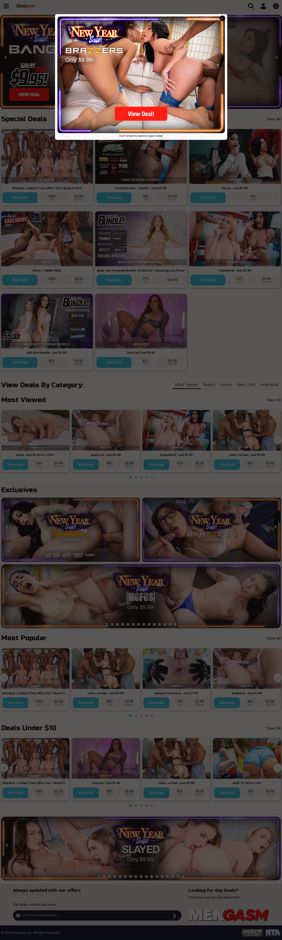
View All (273, 119)
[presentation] (5, 57)
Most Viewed (187, 384)
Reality (209, 384)
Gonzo (226, 384)
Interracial (269, 384)
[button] (104, 105)
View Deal (20, 197)
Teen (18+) (246, 384)
